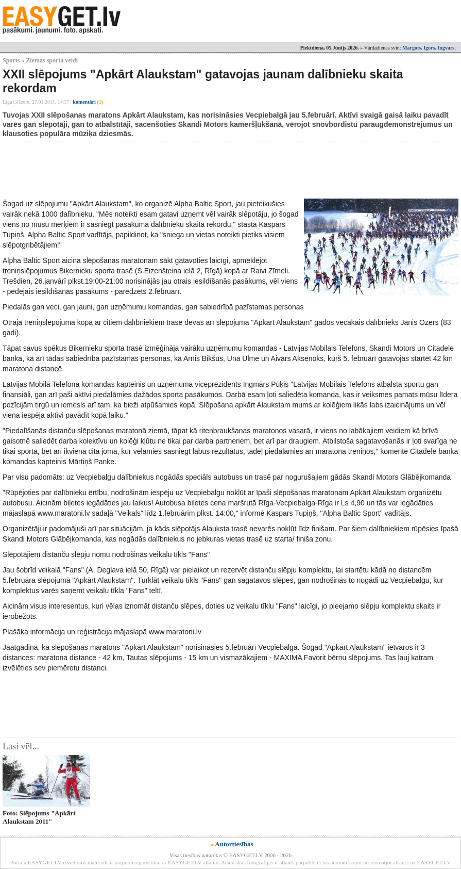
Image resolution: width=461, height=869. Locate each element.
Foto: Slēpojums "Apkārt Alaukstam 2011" (39, 817)
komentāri (88, 102)
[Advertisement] (190, 169)
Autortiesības (234, 844)
